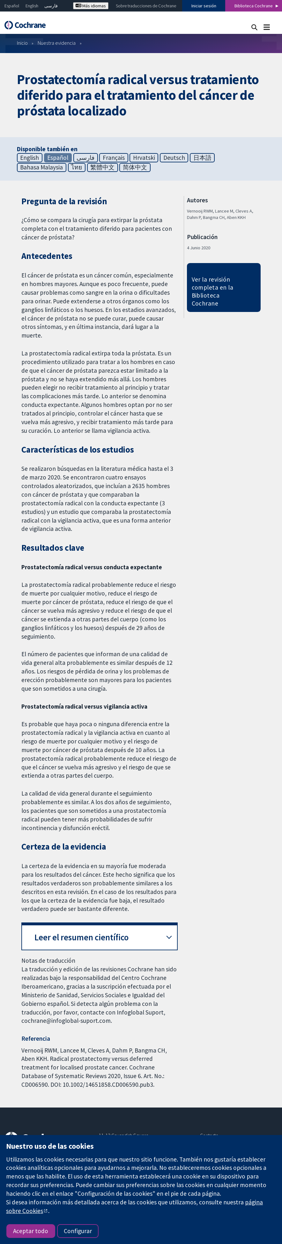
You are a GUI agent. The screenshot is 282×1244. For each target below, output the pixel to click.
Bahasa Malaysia (41, 167)
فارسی (51, 6)
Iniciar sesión (203, 6)
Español (11, 6)
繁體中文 (102, 167)
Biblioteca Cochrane (253, 6)
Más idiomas (91, 6)
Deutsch (174, 157)
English (32, 6)
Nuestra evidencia (57, 43)
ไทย (76, 167)
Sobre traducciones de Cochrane (146, 6)
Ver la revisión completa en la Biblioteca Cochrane (213, 291)
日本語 (202, 157)
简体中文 (135, 167)
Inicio (22, 43)
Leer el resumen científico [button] (81, 937)
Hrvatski (144, 157)
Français (114, 157)
